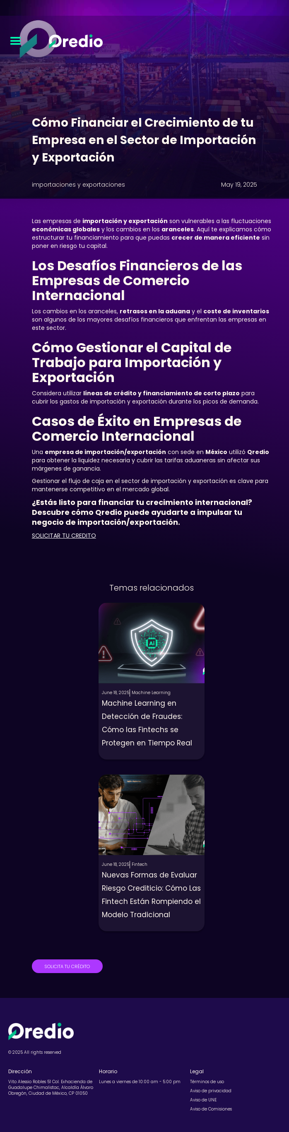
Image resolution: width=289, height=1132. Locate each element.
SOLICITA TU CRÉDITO (67, 966)
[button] (15, 41)
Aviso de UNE (203, 1100)
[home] (74, 41)
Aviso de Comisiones (211, 1109)
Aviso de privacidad (210, 1091)
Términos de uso (207, 1082)
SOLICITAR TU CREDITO (64, 535)
